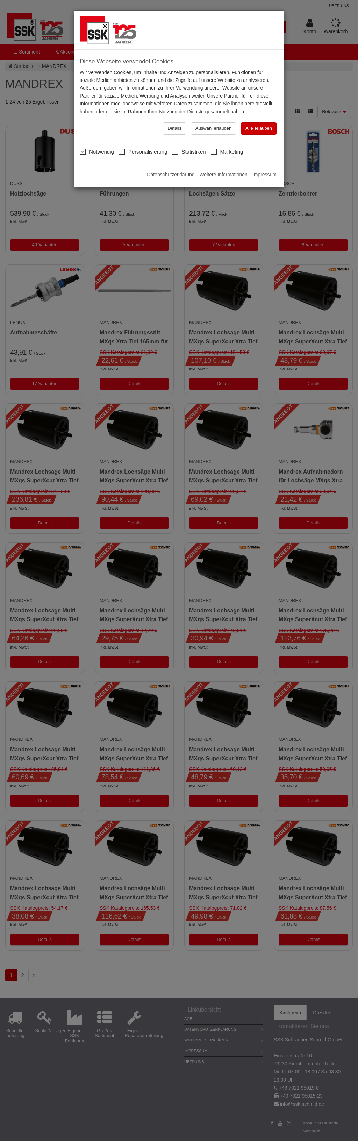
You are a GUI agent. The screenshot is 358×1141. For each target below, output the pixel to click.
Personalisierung (143, 137)
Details (174, 114)
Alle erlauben (258, 114)
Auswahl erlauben (213, 114)
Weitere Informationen (223, 160)
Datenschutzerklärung (170, 160)
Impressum (264, 160)
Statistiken (189, 137)
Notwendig (97, 137)
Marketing (227, 137)
